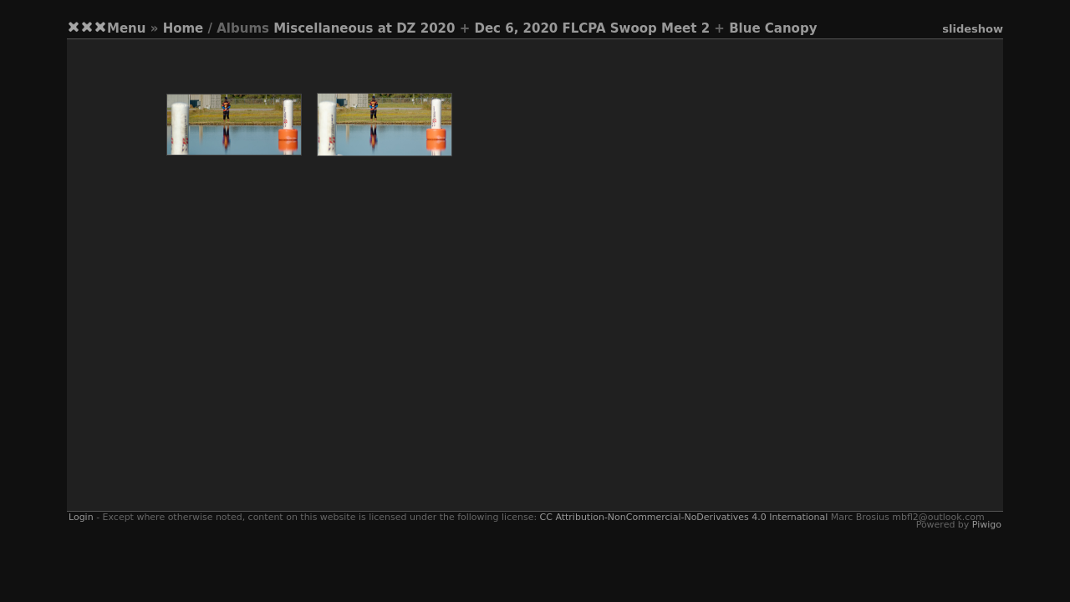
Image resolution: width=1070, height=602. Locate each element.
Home (183, 28)
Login (81, 517)
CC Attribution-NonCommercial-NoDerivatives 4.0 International (684, 517)
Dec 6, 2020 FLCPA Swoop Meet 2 (592, 28)
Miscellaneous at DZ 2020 (364, 28)
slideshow (972, 29)
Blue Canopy (773, 28)
